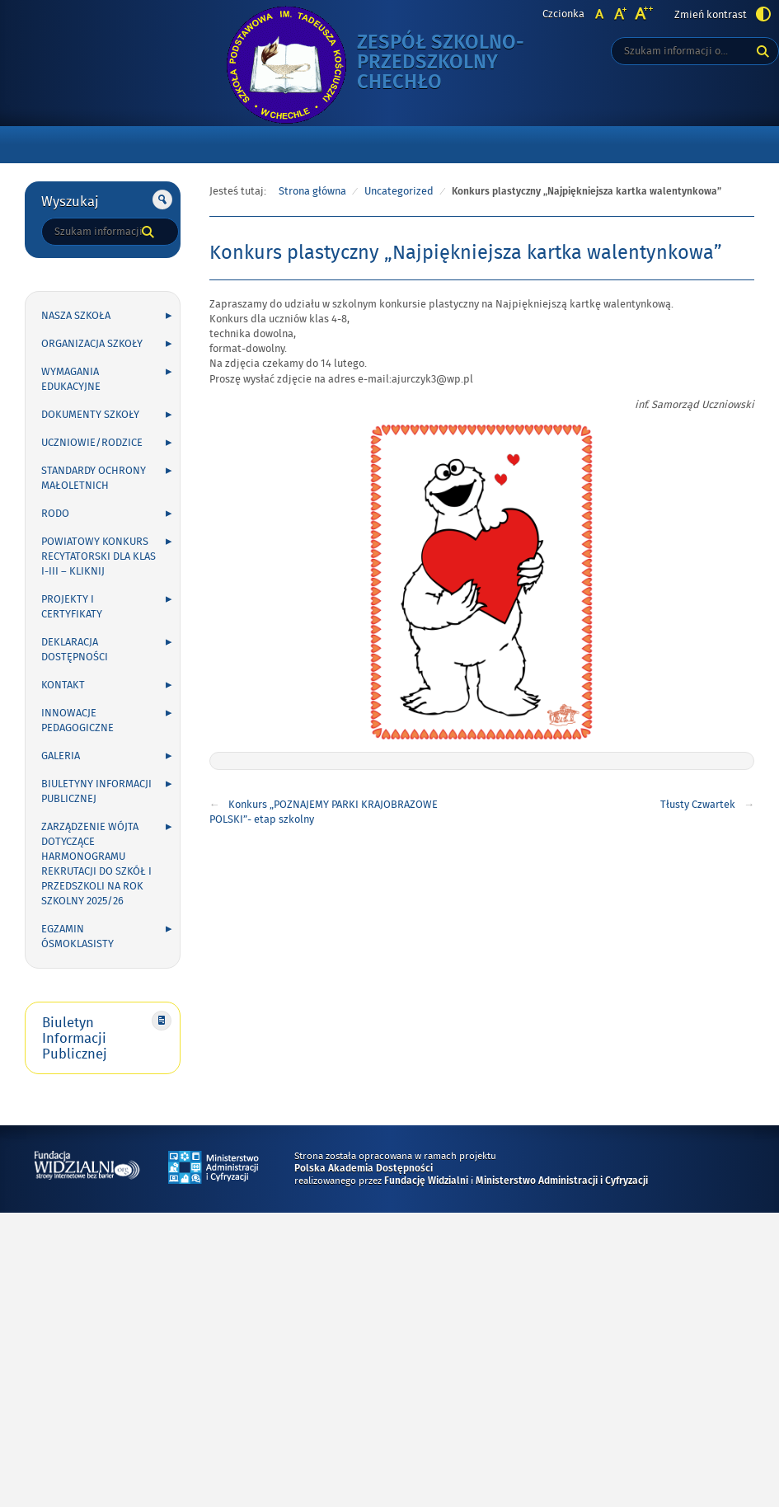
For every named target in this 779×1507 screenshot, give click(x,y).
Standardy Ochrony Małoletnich (93, 478)
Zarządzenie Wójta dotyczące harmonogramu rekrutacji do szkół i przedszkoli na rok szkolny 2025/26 (96, 863)
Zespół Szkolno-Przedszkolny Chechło (456, 63)
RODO (55, 513)
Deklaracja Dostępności (74, 649)
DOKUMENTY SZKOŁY (90, 414)
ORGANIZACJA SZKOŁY (92, 343)
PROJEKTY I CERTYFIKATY (71, 607)
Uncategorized (399, 191)
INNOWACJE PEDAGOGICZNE (77, 720)
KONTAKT (63, 685)
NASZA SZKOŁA (75, 315)
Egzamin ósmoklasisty (77, 936)
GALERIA (60, 756)
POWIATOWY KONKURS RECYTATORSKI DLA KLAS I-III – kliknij (98, 556)
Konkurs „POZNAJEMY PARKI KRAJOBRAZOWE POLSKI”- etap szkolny (323, 812)
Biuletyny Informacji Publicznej (96, 791)
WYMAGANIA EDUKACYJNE (71, 379)
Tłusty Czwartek (697, 804)
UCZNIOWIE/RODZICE (92, 442)
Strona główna (312, 191)
